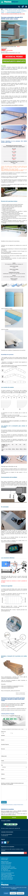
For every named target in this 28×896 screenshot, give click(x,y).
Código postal (3, 756)
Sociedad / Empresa (5, 744)
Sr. (12, 733)
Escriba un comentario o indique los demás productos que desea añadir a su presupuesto (12, 784)
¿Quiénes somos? (4, 858)
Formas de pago (4, 859)
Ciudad (2, 760)
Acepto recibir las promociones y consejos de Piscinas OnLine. (12, 804)
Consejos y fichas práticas (6, 862)
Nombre (2, 739)
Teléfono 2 (3, 778)
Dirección (3, 748)
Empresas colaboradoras (6, 863)
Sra (3, 733)
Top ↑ (2, 882)
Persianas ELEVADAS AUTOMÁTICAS (14, 12)
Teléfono (3, 774)
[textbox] (14, 758)
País (2, 765)
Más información (14, 890)
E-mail (2, 769)
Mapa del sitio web (4, 861)
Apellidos (3, 735)
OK (25, 852)
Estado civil (3, 731)
